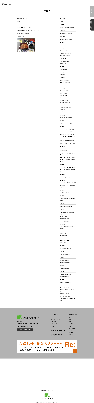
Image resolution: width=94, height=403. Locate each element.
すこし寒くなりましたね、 (66, 53)
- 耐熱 (70, 318)
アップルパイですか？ (65, 61)
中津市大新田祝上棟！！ (65, 219)
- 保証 (70, 323)
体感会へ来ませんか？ (65, 260)
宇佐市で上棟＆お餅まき (65, 280)
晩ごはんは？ (63, 74)
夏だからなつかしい (64, 90)
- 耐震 (70, 316)
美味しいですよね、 (64, 99)
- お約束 (53, 323)
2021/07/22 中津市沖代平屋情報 (67, 155)
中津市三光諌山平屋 (64, 238)
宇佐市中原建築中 (64, 229)
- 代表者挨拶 (54, 321)
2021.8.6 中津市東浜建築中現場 (67, 142)
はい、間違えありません (65, 84)
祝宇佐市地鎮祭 (63, 233)
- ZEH (70, 314)
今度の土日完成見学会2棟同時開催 (68, 181)
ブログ (61, 21)
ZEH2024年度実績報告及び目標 (67, 27)
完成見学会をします (64, 266)
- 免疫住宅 (71, 321)
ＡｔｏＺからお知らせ (65, 293)
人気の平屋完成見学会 (65, 252)
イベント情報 (72, 325)
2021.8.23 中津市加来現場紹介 (67, 128)
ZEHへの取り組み (64, 236)
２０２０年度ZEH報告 (65, 175)
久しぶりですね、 (64, 95)
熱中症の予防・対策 (64, 216)
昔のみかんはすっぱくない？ (66, 55)
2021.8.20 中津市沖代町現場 (66, 131)
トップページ (54, 312)
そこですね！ (63, 104)
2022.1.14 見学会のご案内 (66, 122)
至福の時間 (62, 108)
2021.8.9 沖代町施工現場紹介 (67, 133)
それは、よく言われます (65, 106)
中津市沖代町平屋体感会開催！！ (67, 165)
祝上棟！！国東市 (64, 214)
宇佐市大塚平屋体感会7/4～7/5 (67, 204)
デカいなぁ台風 (63, 69)
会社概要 (71, 330)
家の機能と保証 (73, 312)
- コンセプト (54, 319)
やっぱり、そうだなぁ (65, 102)
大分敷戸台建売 (63, 111)
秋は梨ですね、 (63, 63)
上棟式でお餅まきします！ (66, 282)
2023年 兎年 (63, 45)
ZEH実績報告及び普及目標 (66, 33)
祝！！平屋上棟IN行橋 (65, 284)
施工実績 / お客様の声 (56, 332)
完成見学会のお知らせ (65, 191)
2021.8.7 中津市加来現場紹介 (67, 139)
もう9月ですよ (63, 71)
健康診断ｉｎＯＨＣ (64, 291)
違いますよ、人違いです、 (66, 97)
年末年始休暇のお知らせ (65, 246)
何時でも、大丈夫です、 (65, 82)
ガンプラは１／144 (64, 80)
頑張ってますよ (63, 92)
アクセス (71, 332)
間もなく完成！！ (64, 240)
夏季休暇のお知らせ (64, 258)
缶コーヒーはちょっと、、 (66, 50)
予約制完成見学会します (65, 272)
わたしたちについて (56, 316)
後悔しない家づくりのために (58, 327)
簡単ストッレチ (63, 231)
